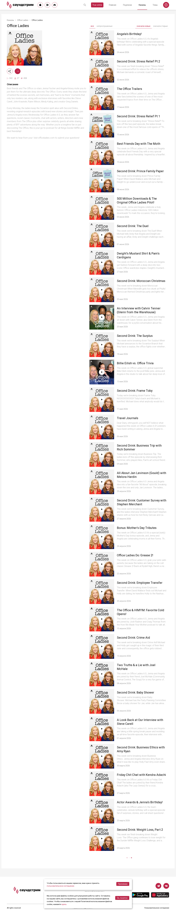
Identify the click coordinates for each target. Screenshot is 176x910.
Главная (112, 5)
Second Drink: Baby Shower (135, 692)
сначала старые (160, 26)
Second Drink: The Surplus (135, 335)
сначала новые (143, 26)
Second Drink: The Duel (132, 226)
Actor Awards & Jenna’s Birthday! (140, 802)
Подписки (127, 5)
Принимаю (123, 884)
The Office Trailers (129, 89)
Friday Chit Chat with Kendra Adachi (141, 775)
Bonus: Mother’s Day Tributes (136, 528)
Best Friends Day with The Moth (138, 143)
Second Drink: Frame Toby (134, 390)
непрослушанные (104, 26)
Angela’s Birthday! (129, 34)
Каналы (142, 5)
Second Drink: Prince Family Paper (140, 171)
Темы (155, 5)
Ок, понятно (122, 898)
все (92, 26)
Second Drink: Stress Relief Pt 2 (138, 61)
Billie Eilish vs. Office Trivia (135, 363)
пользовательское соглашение (60, 886)
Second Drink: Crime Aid (133, 637)
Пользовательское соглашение (156, 908)
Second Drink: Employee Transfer (139, 582)
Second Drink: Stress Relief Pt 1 (138, 116)
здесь (64, 904)
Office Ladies (22, 20)
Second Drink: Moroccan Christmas (141, 281)
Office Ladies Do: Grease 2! (135, 555)
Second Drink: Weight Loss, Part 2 (140, 829)
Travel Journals (127, 418)
